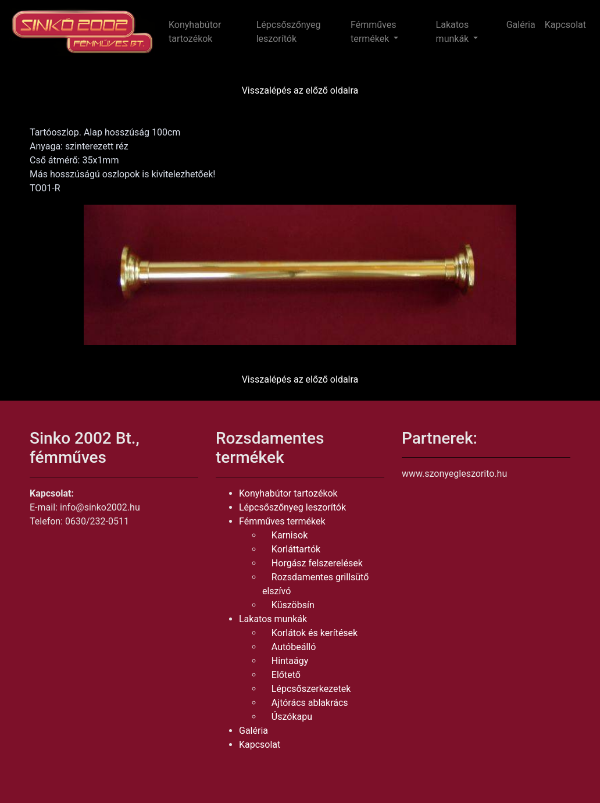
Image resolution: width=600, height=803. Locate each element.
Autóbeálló (294, 646)
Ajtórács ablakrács (310, 702)
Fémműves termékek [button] (373, 31)
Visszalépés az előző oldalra (300, 90)
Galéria (520, 24)
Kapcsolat (565, 24)
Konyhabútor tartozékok (195, 31)
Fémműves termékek (282, 521)
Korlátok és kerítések (315, 632)
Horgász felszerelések (317, 563)
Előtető (286, 674)
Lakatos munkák (273, 618)
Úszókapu (292, 716)
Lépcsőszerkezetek (311, 688)
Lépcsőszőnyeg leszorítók (288, 31)
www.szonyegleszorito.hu (454, 473)
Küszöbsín (293, 605)
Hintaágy (290, 660)
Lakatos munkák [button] (454, 31)
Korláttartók (296, 549)
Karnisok (290, 535)
